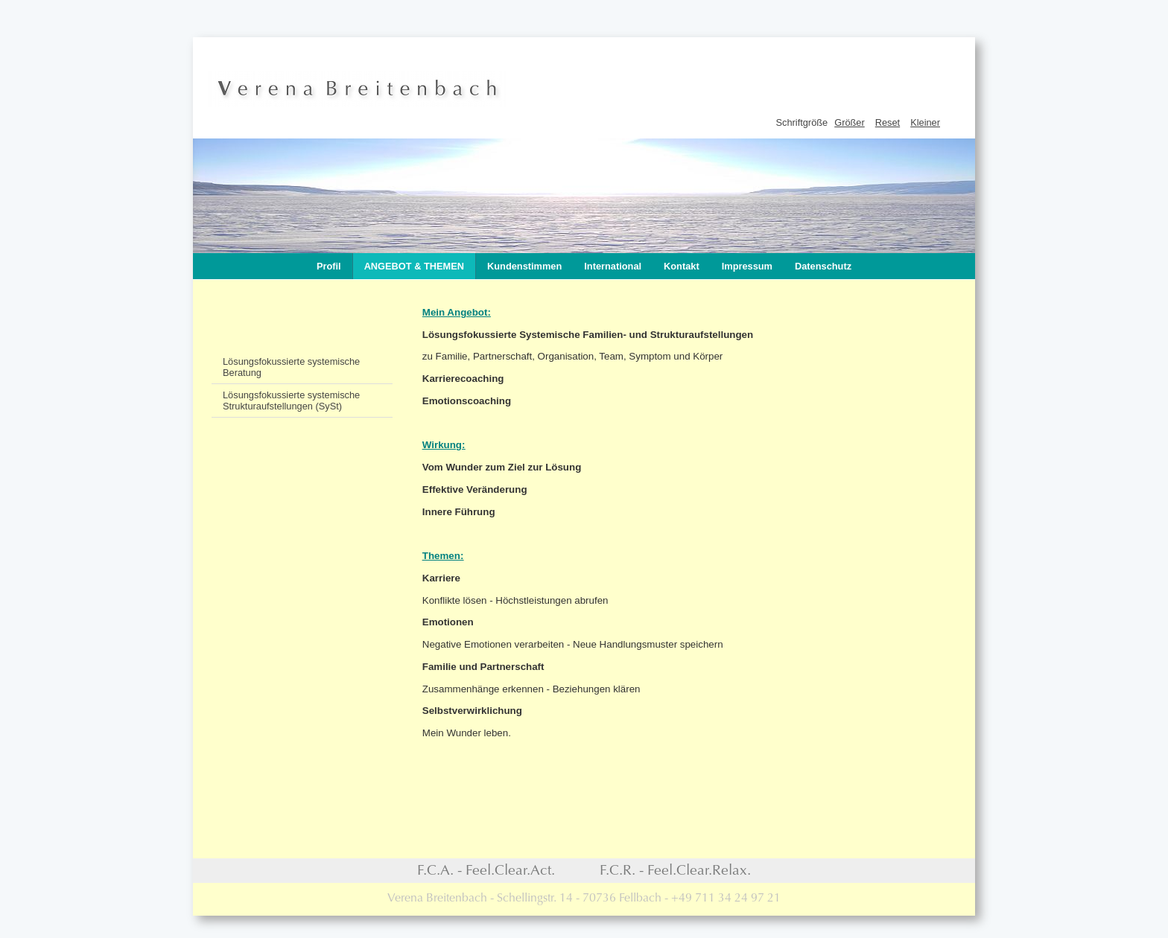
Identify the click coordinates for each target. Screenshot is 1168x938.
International (612, 266)
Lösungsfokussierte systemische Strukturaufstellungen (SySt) (291, 400)
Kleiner (925, 122)
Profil (329, 266)
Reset (887, 122)
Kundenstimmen (524, 266)
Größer (849, 122)
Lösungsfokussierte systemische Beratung (291, 367)
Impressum (747, 266)
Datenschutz (823, 266)
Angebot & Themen (414, 266)
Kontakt (681, 266)
